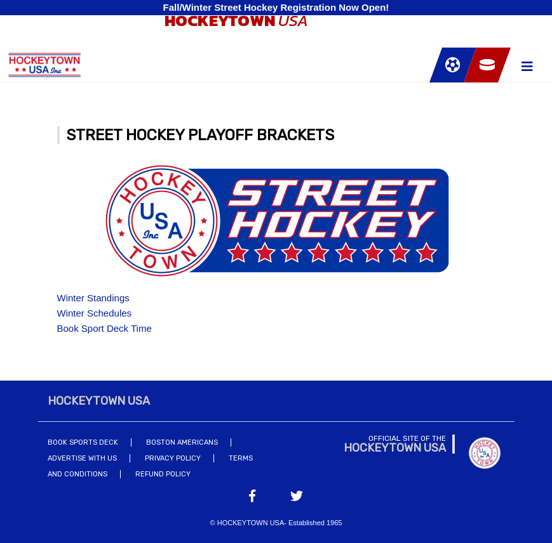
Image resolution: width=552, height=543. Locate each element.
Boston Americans (182, 442)
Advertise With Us (82, 458)
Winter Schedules (94, 313)
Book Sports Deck (83, 442)
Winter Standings (93, 297)
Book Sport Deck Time (104, 328)
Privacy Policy (173, 458)
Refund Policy (163, 474)
